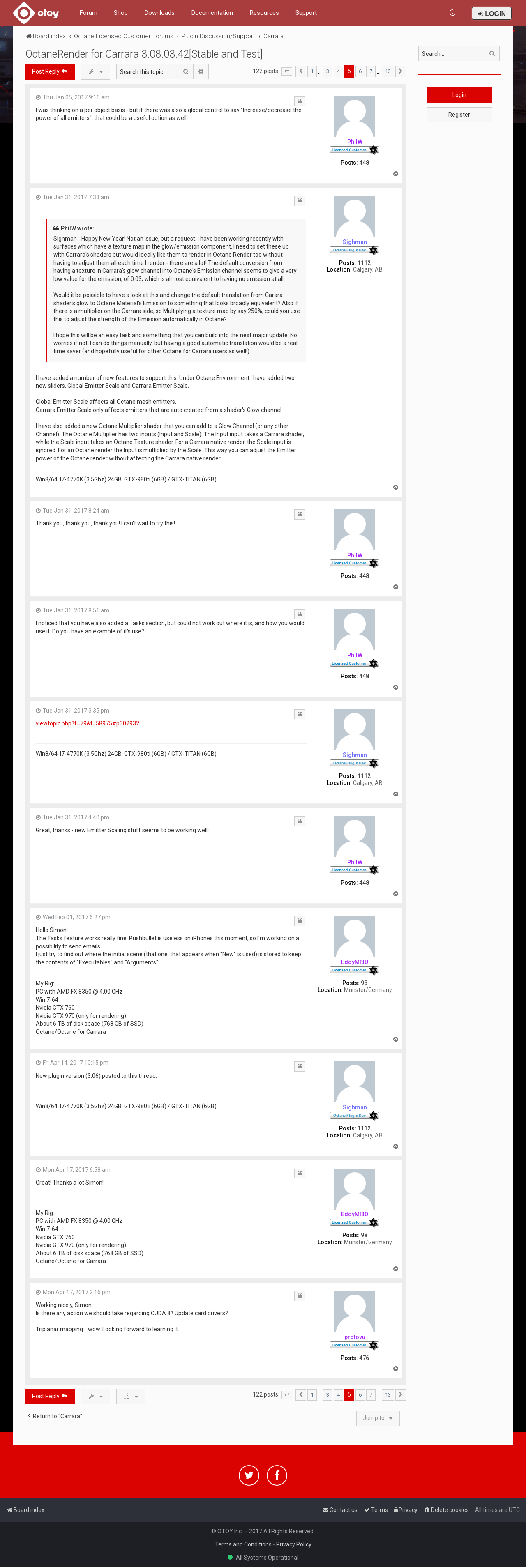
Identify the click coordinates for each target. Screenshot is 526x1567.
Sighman (355, 242)
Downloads (159, 12)
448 (364, 162)
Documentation (212, 12)
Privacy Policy (293, 1544)
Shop (121, 12)
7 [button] (370, 71)
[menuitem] (453, 13)
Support (306, 12)
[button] (286, 71)
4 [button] (338, 71)
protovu (354, 1337)
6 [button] (360, 71)
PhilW (354, 141)
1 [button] (312, 71)
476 (364, 1358)
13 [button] (388, 71)
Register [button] (459, 114)
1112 (364, 263)
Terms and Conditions (243, 1544)
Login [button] (459, 95)
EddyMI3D (354, 962)
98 (364, 983)
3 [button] (327, 71)
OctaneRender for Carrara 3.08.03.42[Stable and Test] (144, 54)
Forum (88, 12)
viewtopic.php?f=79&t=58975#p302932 (87, 723)
